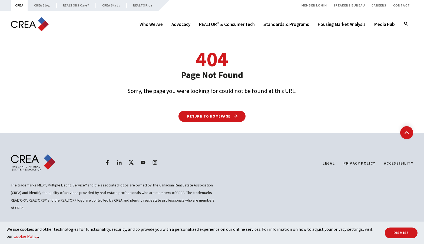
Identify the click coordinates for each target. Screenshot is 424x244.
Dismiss (401, 232)
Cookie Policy (26, 236)
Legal (329, 163)
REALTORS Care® (76, 5)
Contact (401, 5)
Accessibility (398, 163)
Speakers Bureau (349, 5)
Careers (379, 5)
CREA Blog (42, 5)
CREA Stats (111, 5)
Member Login (314, 5)
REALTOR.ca (142, 5)
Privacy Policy (359, 163)
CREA (19, 5)
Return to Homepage (212, 116)
